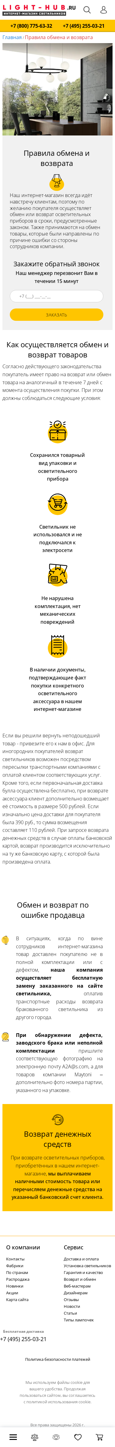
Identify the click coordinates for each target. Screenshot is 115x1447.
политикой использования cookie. (58, 1402)
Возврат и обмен (80, 1279)
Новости (72, 1306)
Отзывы (71, 1299)
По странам (17, 1272)
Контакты (15, 1259)
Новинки (14, 1286)
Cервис (73, 1247)
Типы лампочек (79, 1320)
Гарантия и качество (83, 1272)
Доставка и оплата (81, 1259)
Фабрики (14, 1265)
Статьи (70, 1313)
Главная (12, 37)
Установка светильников (87, 1265)
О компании (23, 1247)
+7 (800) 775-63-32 (31, 26)
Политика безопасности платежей (57, 1359)
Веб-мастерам (77, 1286)
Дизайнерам (76, 1293)
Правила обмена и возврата (59, 37)
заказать (56, 315)
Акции (12, 1293)
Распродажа (17, 1279)
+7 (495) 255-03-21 (84, 26)
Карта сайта (17, 1299)
